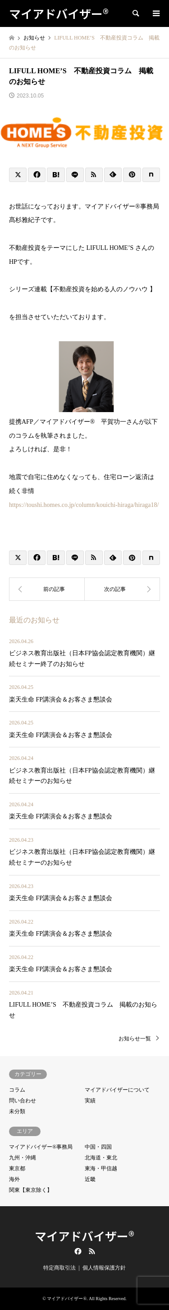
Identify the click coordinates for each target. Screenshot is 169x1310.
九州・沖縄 (22, 1158)
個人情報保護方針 (104, 1268)
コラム (17, 1090)
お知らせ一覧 (135, 1038)
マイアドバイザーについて (117, 1090)
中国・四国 (98, 1147)
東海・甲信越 (101, 1168)
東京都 (17, 1168)
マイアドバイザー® (84, 1235)
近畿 (90, 1179)
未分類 (17, 1111)
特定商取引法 (59, 1268)
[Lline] (75, 175)
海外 (14, 1179)
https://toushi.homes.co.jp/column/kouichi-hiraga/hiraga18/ (84, 505)
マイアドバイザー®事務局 (41, 1147)
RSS (92, 1251)
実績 (90, 1100)
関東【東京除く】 (30, 1190)
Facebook (77, 1251)
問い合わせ (22, 1100)
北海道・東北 (101, 1158)
